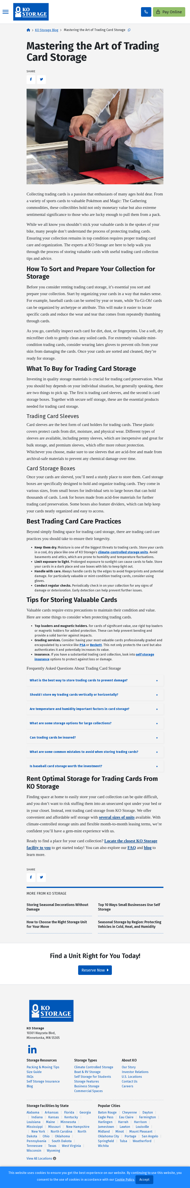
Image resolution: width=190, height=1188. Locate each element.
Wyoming (53, 1150)
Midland (104, 1131)
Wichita (103, 1146)
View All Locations (41, 1158)
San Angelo (150, 1136)
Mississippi (35, 1127)
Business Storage (86, 1086)
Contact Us (129, 1081)
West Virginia (71, 1146)
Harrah (123, 1122)
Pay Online (169, 12)
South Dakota (62, 1141)
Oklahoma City (108, 1136)
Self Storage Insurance (43, 1081)
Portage (130, 1136)
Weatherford (142, 1141)
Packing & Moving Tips (43, 1067)
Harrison (140, 1122)
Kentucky (71, 1117)
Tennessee (34, 1146)
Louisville (142, 1127)
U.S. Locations (132, 1077)
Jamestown (106, 1127)
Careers (127, 1086)
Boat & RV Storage (87, 1072)
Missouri (54, 1127)
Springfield (106, 1141)
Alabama (33, 1112)
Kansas (53, 1117)
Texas (52, 1146)
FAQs (30, 1077)
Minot (119, 1131)
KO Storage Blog (46, 30)
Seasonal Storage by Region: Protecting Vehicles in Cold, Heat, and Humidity (129, 924)
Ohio (46, 1136)
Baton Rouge (107, 1112)
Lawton (125, 1127)
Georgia (85, 1112)
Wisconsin (34, 1150)
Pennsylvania (36, 1141)
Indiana (37, 1117)
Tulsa (123, 1141)
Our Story (129, 1067)
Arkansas (52, 1112)
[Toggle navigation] (5, 12)
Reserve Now (95, 970)
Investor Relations (135, 1072)
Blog (30, 1086)
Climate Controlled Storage (93, 1067)
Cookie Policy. (125, 1179)
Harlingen (105, 1122)
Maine (50, 1122)
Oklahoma (62, 1136)
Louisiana (33, 1122)
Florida (69, 1112)
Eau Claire (126, 1117)
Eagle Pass (105, 1117)
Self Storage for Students (92, 1077)
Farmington (147, 1117)
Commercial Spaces (88, 1091)
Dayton (147, 1112)
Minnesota (68, 1122)
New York (38, 1131)
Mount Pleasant (140, 1131)
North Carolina (61, 1131)
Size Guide (34, 1072)
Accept (144, 1179)
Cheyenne (129, 1112)
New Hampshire (77, 1127)
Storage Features (86, 1081)
